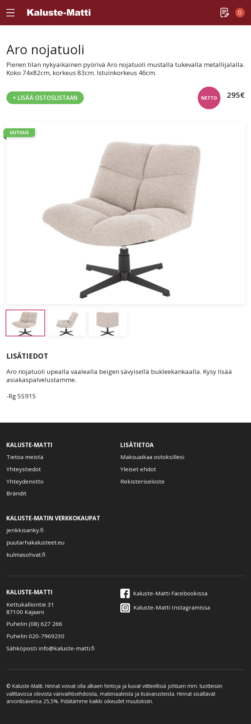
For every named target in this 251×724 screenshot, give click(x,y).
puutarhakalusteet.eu (35, 542)
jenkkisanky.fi (25, 530)
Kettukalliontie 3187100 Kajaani (30, 608)
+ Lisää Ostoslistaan (45, 97)
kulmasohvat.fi (25, 554)
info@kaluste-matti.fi (66, 648)
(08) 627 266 (45, 623)
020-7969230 (46, 636)
